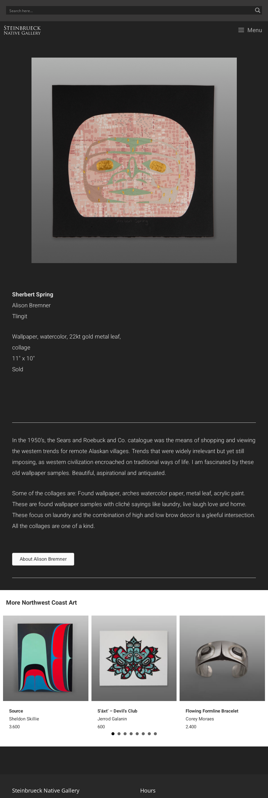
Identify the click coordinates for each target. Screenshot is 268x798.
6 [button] (143, 733)
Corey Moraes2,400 (212, 719)
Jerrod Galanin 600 (117, 719)
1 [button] (112, 733)
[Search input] (130, 10)
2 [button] (119, 733)
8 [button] (155, 733)
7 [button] (149, 733)
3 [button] (125, 733)
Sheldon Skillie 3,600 (24, 719)
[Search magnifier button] (257, 10)
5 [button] (137, 733)
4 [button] (131, 733)
